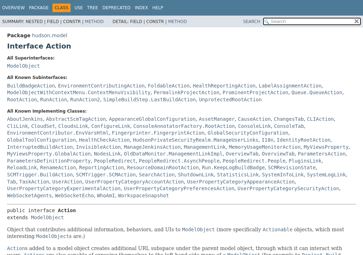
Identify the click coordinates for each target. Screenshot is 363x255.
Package (39, 7)
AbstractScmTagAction (76, 119)
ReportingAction (101, 167)
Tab (11, 182)
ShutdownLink (196, 174)
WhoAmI (106, 195)
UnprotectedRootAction (230, 99)
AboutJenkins (25, 119)
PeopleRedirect (115, 161)
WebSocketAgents (29, 195)
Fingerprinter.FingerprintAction (158, 133)
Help (157, 7)
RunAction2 (85, 99)
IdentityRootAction (304, 140)
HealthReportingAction (224, 86)
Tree (92, 7)
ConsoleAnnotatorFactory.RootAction (184, 126)
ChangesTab (289, 119)
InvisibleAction (98, 147)
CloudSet (43, 126)
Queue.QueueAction (316, 92)
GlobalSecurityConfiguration (248, 133)
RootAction (22, 99)
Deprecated (116, 7)
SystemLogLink (326, 174)
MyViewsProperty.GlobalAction (49, 154)
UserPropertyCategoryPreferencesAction (179, 188)
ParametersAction (322, 154)
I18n (268, 140)
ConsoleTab (289, 126)
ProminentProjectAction (255, 92)
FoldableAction (169, 86)
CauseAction (254, 119)
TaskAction (34, 182)
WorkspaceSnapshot (143, 195)
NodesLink (107, 154)
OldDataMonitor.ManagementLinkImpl (173, 154)
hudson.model (49, 35)
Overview (13, 7)
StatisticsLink (238, 174)
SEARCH (252, 21)
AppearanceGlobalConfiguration (152, 119)
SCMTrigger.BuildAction (40, 174)
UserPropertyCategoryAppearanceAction (241, 182)
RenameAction (58, 167)
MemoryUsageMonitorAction (265, 147)
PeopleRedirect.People (254, 161)
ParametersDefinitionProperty (49, 161)
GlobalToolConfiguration (41, 140)
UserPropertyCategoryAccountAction (134, 182)
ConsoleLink (254, 126)
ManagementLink (205, 147)
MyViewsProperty (326, 147)
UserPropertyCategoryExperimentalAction (64, 188)
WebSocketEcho (74, 195)
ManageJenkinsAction (152, 147)
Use (78, 7)
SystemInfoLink (283, 174)
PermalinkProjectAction (186, 92)
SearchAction (157, 174)
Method (94, 21)
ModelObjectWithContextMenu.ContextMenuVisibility (79, 92)
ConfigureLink (110, 126)
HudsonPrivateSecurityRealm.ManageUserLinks (195, 140)
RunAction (53, 99)
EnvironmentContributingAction (101, 86)
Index (141, 7)
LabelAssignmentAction (290, 86)
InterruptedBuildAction (40, 147)
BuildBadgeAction (31, 86)
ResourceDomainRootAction (163, 167)
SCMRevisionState (292, 167)
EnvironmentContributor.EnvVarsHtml (58, 133)
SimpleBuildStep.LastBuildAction (149, 99)
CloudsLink (73, 126)
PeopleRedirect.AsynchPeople (179, 161)
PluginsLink (305, 161)
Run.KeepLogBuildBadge (233, 167)
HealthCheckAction (104, 140)
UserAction (67, 182)
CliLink (17, 126)
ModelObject (23, 66)
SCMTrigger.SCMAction (106, 174)
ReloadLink (22, 167)
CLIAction (320, 119)
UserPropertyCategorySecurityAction (288, 188)
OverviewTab (242, 154)
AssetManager (217, 119)
